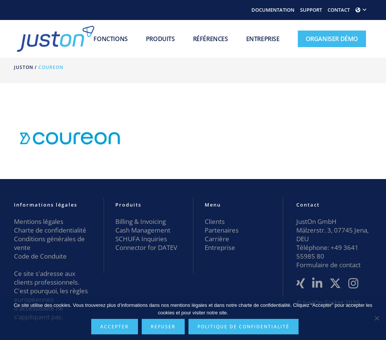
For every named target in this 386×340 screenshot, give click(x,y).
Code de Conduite (40, 256)
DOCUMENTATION (272, 9)
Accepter (114, 326)
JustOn (23, 67)
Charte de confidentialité (50, 230)
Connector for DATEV (146, 247)
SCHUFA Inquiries (141, 238)
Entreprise (220, 247)
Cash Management (142, 230)
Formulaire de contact (328, 264)
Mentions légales (38, 221)
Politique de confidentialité (244, 326)
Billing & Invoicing (140, 221)
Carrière (217, 238)
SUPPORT (311, 9)
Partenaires (222, 230)
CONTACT (339, 9)
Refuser (163, 326)
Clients (215, 221)
